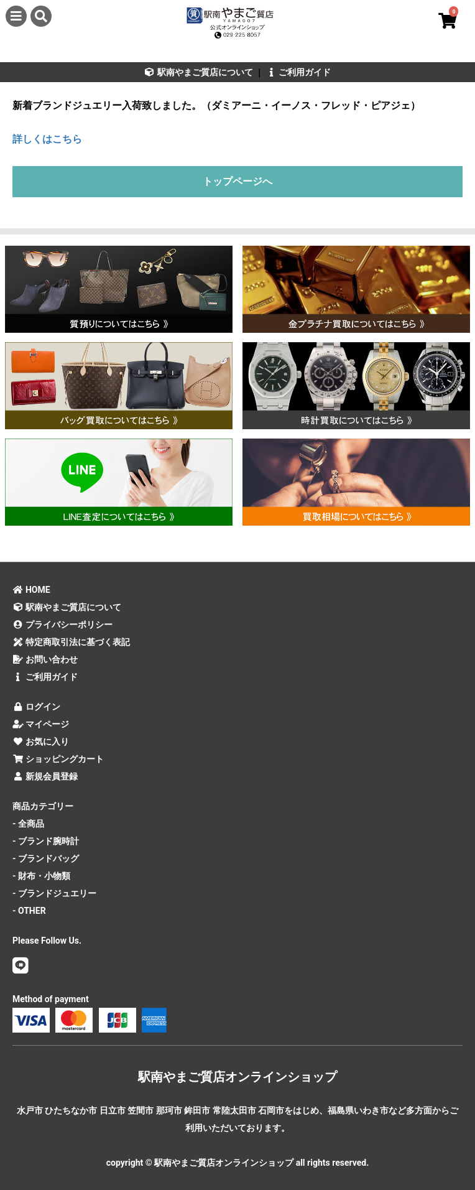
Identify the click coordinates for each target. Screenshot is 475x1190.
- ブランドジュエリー (54, 893)
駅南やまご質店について (198, 72)
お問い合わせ (45, 659)
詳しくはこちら (47, 139)
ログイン (36, 707)
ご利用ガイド (298, 72)
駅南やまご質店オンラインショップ (237, 1076)
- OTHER (29, 911)
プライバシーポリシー (62, 625)
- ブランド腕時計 (45, 841)
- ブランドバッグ (45, 858)
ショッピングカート (58, 759)
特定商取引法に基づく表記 (71, 642)
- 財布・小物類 (41, 876)
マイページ (40, 724)
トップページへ (237, 181)
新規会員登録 (45, 776)
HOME (31, 590)
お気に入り (40, 741)
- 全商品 (28, 824)
